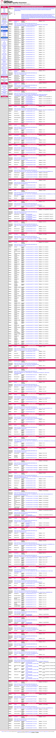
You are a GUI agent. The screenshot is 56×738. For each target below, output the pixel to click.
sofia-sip (50, 17)
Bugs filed (4, 28)
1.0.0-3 (33, 583)
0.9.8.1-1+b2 (34, 646)
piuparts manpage (4, 25)
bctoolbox (30, 15)
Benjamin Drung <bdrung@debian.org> (45, 556)
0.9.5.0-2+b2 (34, 453)
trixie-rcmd (5, 30)
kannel (15, 346)
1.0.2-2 (33, 389)
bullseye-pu (4, 69)
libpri (15, 404)
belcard (33, 15)
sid (4, 41)
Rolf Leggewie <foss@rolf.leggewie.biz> (34, 707)
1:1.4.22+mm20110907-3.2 (30, 97)
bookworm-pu (46, 8)
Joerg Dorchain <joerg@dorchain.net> (33, 237)
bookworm (4, 58)
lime (15, 460)
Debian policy (4, 17)
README (4, 23)
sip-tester (39, 17)
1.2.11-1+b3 (34, 573)
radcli (15, 567)
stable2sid (4, 71)
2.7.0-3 (33, 429)
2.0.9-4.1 (33, 376)
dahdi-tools (50, 15)
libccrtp (15, 369)
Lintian (4, 88)
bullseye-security (4, 68)
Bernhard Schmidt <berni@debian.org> (30, 25)
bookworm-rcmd (4, 59)
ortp (15, 540)
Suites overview (4, 29)
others (42, 731)
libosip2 (15, 394)
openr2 (15, 528)
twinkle (24, 18)
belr (39, 15)
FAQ (4, 11)
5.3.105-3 (34, 160)
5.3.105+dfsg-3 (35, 465)
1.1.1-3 (33, 129)
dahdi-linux (46, 15)
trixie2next (4, 57)
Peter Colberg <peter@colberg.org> (20, 707)
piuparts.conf (4, 20)
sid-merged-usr (4, 45)
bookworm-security (4, 61)
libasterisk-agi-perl (17, 361)
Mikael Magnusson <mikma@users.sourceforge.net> (35, 372)
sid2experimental (22, 7)
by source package (4, 34)
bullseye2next (4, 70)
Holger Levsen (38, 731)
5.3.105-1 (34, 150)
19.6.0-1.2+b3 (34, 557)
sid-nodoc (4, 43)
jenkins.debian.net (4, 93)
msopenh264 (16, 510)
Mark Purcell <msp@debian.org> (20, 94)
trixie (4, 52)
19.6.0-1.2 (34, 564)
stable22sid (43, 9)
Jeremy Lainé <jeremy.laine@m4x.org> (45, 408)
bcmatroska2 (26, 15)
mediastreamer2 (17, 490)
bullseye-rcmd (4, 66)
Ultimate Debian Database (4, 92)
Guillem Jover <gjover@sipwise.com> (32, 592)
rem (15, 578)
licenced (8, 731)
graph (5, 36)
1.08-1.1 (33, 365)
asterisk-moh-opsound (33, 14)
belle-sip (36, 15)
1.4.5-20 (33, 351)
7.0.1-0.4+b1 (34, 721)
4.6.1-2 (33, 206)
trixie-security (4, 54)
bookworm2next (4, 64)
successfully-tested (29, 26)
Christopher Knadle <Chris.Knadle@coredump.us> (23, 521)
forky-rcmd (53, 7)
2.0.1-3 (33, 419)
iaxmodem (16, 234)
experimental (4, 38)
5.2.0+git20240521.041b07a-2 (31, 515)
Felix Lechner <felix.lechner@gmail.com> (46, 476)
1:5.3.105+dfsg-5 (35, 496)
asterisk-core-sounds (25, 14)
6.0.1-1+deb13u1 (35, 249)
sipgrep (42, 17)
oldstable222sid (4, 74)
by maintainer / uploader (4, 32)
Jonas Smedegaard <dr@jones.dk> (20, 109)
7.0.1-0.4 (33, 725)
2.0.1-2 (33, 445)
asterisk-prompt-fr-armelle (41, 14)
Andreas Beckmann (32, 731)
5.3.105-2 (34, 187)
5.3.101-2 (34, 142)
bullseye (4, 65)
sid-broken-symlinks (4, 47)
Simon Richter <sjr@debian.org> (27, 95)
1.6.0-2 (33, 409)
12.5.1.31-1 (34, 593)
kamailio (15, 242)
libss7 (15, 437)
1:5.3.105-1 (34, 545)
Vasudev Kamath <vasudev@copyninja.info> (34, 109)
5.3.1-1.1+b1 (34, 399)
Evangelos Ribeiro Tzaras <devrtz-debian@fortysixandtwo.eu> (25, 661)
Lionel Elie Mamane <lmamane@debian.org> (35, 24)
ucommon (27, 18)
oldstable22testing (4, 75)
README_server (4, 24)
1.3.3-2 (33, 533)
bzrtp (41, 15)
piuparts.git (46, 731)
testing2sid (4, 48)
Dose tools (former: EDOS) (4, 86)
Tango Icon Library (27, 732)
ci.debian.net (4, 95)
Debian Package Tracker (4, 90)
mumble (15, 518)
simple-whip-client (28, 17)
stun (22, 18)
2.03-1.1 (33, 75)
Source (4, 78)
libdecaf (15, 382)
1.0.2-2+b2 (34, 391)
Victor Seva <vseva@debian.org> (48, 109)
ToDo (4, 81)
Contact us (4, 12)
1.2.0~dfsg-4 (34, 238)
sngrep (48, 17)
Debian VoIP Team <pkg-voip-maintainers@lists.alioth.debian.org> (25, 23)
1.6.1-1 (33, 26)
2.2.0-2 (33, 638)
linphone (15, 473)
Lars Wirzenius (19, 731)
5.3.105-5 (34, 478)
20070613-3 (34, 87)
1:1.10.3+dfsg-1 (35, 709)
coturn (43, 15)
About (4, 8)
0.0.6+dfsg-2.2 (34, 686)
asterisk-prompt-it (49, 14)
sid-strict (4, 42)
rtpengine (23, 17)
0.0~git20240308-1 (29, 615)
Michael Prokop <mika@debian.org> (46, 592)
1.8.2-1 (33, 654)
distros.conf (4, 21)
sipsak (45, 17)
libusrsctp (15, 448)
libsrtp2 (15, 425)
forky (4, 49)
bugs (6, 79)
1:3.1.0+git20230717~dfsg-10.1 (31, 215)
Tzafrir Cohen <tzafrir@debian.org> (20, 24)
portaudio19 (16, 553)
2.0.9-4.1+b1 (34, 374)
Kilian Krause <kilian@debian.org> (32, 94)
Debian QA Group (4, 84)
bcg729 (22, 15)
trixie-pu (22, 8)
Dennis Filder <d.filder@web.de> (34, 385)
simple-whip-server (34, 17)
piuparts (3, 731)
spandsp (53, 17)
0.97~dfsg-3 (34, 701)
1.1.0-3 (33, 111)
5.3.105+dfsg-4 (35, 172)
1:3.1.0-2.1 (34, 226)
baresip (53, 14)
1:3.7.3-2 (33, 630)
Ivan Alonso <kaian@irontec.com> (20, 653)
